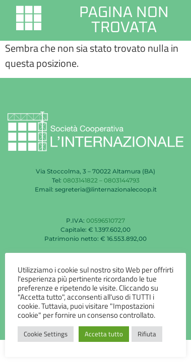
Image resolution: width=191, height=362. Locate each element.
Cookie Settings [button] (46, 334)
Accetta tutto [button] (104, 334)
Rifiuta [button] (147, 334)
